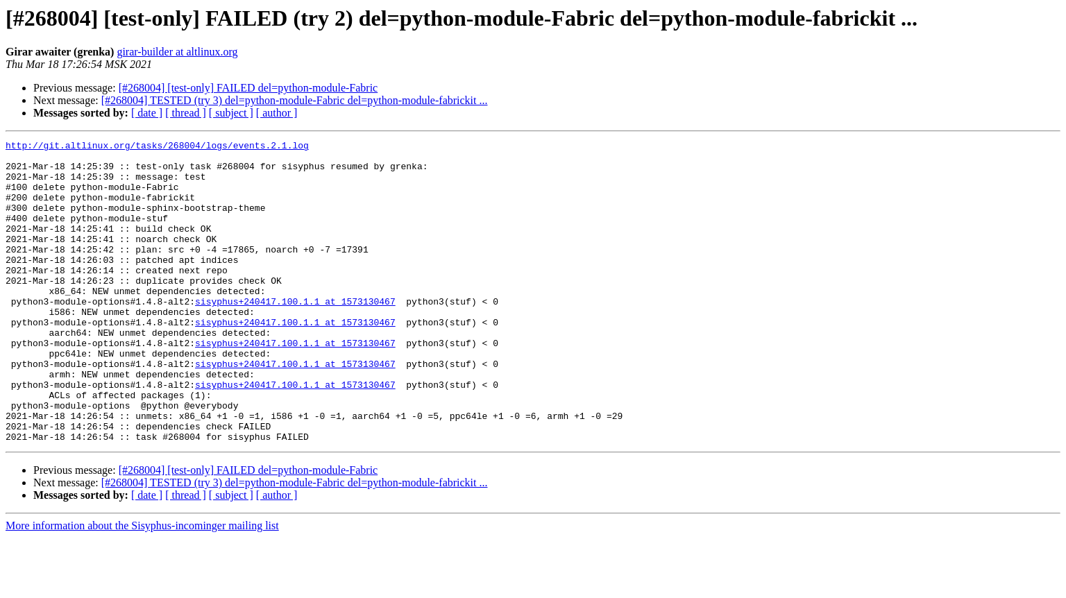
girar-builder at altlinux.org (177, 52)
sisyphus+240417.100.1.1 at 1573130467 (295, 334)
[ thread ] (185, 113)
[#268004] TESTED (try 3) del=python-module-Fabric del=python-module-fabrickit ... (294, 100)
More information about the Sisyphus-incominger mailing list (142, 586)
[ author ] (277, 113)
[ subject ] (231, 113)
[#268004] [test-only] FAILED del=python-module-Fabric (248, 88)
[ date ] (146, 113)
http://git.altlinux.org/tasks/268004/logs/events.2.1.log (157, 147)
